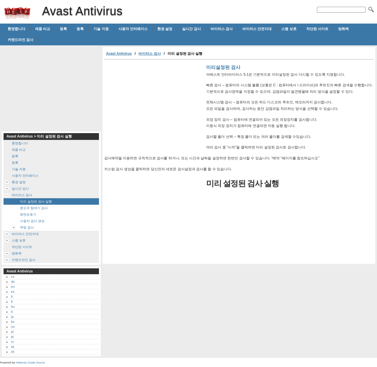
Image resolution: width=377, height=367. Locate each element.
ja (12, 316)
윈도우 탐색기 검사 (34, 208)
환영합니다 (16, 29)
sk (12, 346)
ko (12, 321)
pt (12, 336)
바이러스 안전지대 (257, 29)
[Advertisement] (153, 104)
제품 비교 (42, 29)
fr (12, 301)
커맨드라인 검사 (20, 40)
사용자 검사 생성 (32, 221)
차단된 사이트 (317, 29)
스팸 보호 (288, 29)
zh (12, 351)
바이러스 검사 (222, 29)
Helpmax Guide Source (30, 362)
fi (12, 296)
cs (12, 276)
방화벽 (343, 29)
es (12, 291)
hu (12, 306)
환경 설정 (164, 29)
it (12, 311)
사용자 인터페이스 (133, 29)
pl (12, 331)
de (12, 281)
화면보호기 (28, 214)
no (12, 326)
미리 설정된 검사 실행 (36, 201)
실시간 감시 (191, 29)
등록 (63, 29)
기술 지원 (100, 29)
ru (12, 341)
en (12, 286)
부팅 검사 (27, 227)
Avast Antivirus (17, 13)
